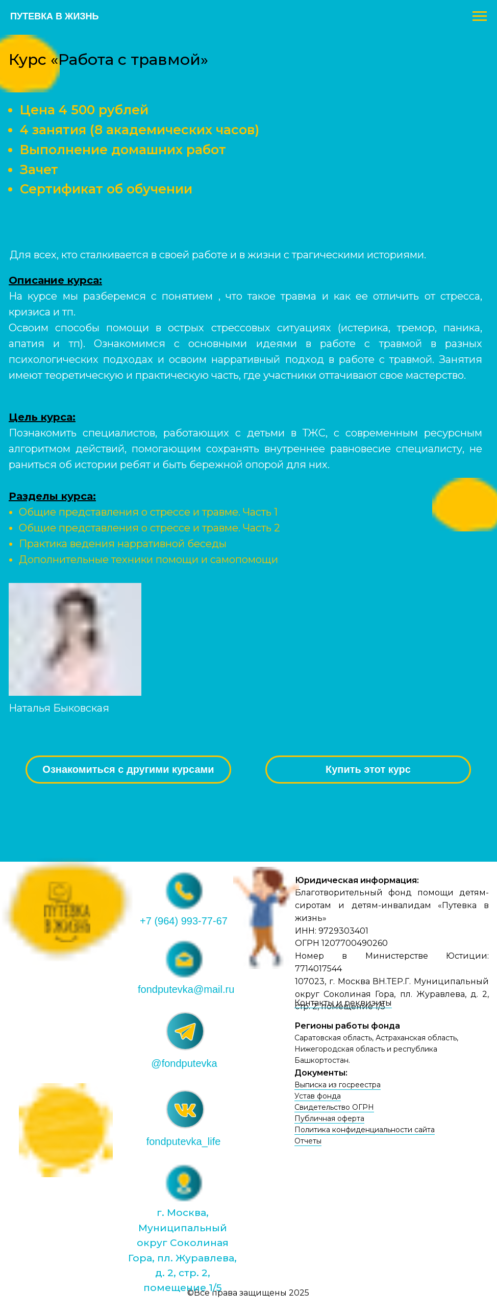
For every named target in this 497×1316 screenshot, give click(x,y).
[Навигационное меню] (480, 16)
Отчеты (307, 1141)
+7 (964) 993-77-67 (184, 921)
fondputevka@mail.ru (186, 989)
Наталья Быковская (59, 708)
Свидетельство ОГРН (334, 1107)
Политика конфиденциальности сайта (364, 1129)
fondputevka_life (183, 1141)
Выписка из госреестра (337, 1084)
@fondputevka (184, 1063)
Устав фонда (317, 1096)
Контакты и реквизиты (343, 1003)
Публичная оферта (329, 1118)
